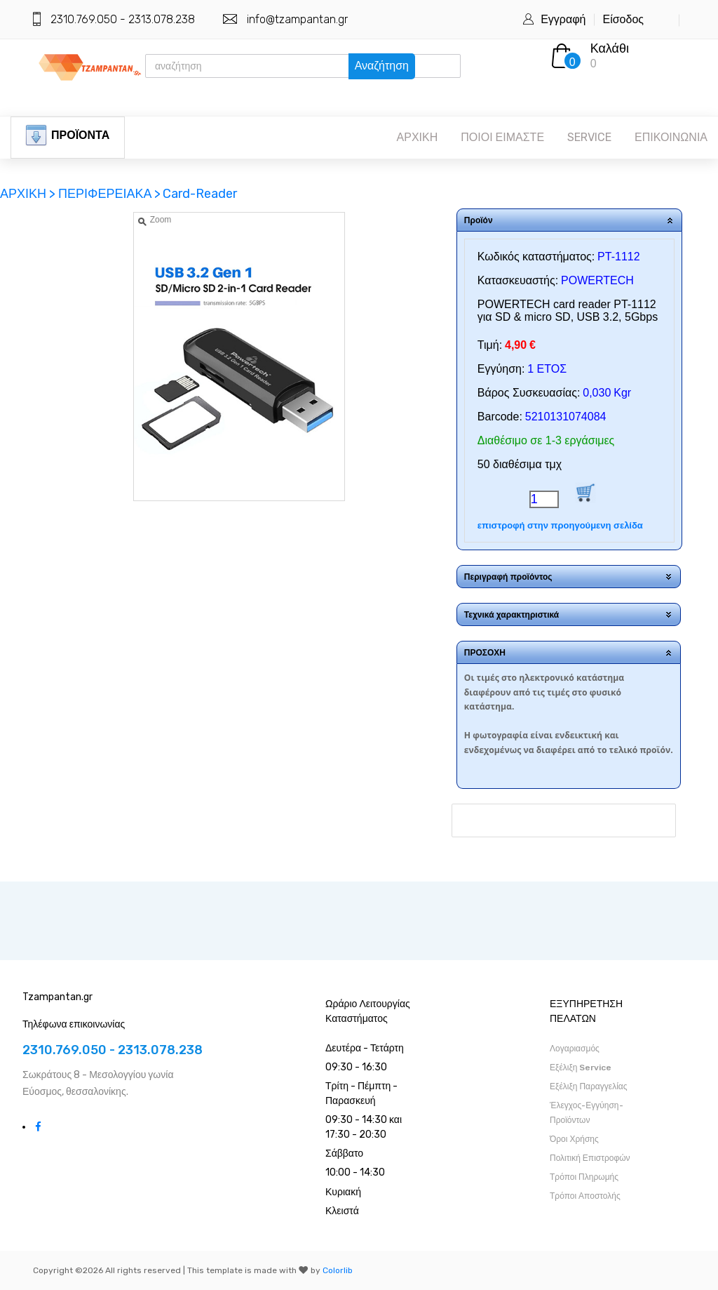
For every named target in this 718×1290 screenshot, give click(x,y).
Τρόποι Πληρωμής (584, 1177)
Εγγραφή (563, 19)
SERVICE (589, 137)
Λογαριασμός (575, 1048)
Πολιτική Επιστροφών (590, 1158)
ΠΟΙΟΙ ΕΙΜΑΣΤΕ (502, 137)
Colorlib (338, 1270)
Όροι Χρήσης (574, 1139)
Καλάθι (609, 48)
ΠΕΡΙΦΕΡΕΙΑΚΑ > (109, 193)
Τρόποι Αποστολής (585, 1196)
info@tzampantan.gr (297, 19)
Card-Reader (200, 193)
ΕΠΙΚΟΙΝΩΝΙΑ (671, 137)
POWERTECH (597, 280)
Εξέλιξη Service (580, 1067)
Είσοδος (623, 19)
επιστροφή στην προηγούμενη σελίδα (560, 525)
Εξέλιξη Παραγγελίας (589, 1086)
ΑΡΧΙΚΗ (417, 137)
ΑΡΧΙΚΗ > (29, 193)
